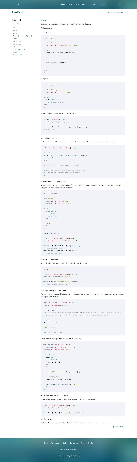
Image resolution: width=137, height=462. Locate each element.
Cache (15, 38)
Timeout (15, 52)
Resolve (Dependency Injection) (22, 36)
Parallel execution (18, 55)
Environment (17, 44)
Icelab (75, 450)
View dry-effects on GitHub (116, 12)
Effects (14, 27)
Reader (15, 30)
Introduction (16, 24)
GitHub (78, 457)
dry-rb (18, 4)
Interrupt (15, 47)
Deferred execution (19, 49)
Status (88, 4)
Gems (77, 4)
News (96, 4)
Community (105, 4)
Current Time (17, 41)
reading (68, 24)
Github (121, 4)
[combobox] (113, 4)
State (15, 33)
